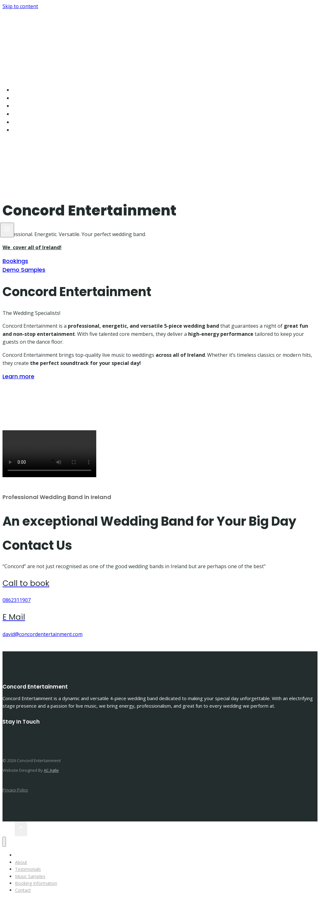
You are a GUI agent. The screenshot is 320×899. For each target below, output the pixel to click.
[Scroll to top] (8, 829)
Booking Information (47, 122)
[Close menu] (4, 842)
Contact (29, 130)
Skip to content (20, 6)
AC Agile (51, 770)
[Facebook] (10, 146)
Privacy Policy (15, 790)
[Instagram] (20, 146)
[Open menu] (7, 230)
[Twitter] (16, 736)
